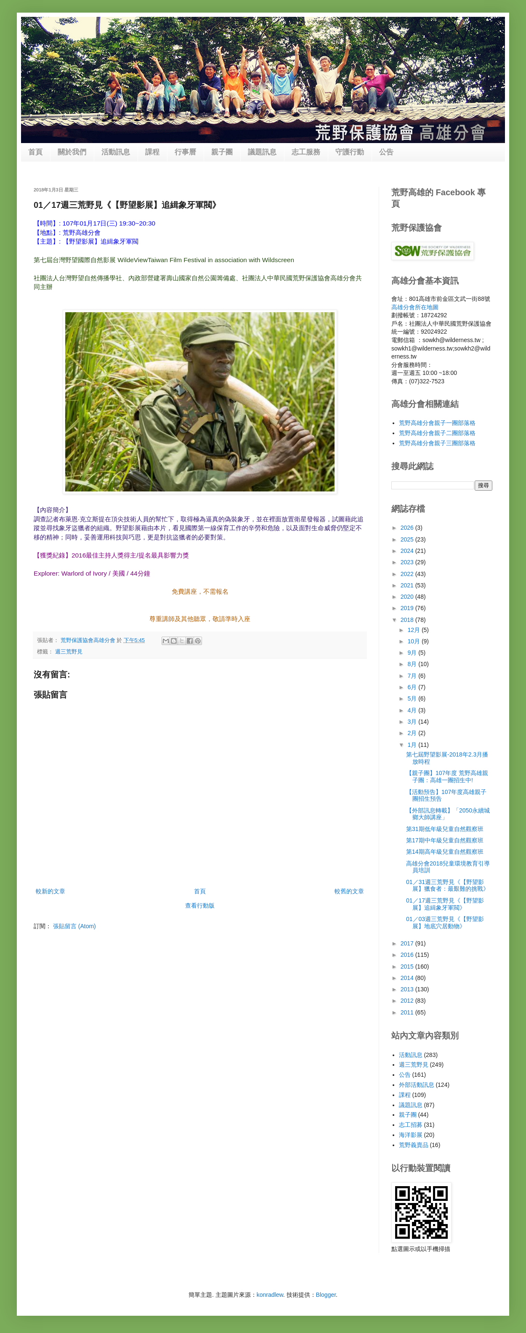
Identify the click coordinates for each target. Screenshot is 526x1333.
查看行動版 (200, 905)
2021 (408, 585)
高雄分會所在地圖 (414, 307)
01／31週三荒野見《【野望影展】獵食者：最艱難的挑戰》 (447, 885)
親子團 (222, 152)
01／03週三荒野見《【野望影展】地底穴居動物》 (445, 922)
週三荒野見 (68, 652)
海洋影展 (410, 1134)
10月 (414, 641)
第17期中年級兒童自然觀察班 (444, 840)
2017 (408, 943)
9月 (412, 652)
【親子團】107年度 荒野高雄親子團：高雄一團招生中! (447, 776)
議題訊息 (262, 152)
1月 (412, 744)
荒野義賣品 (413, 1145)
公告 (386, 152)
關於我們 (72, 152)
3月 (412, 721)
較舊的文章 (349, 891)
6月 (412, 687)
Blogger (326, 1294)
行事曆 (185, 152)
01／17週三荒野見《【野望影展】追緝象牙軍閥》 (445, 904)
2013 (408, 989)
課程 (152, 152)
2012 (408, 1000)
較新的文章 (50, 891)
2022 (408, 574)
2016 (408, 954)
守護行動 (349, 152)
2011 (408, 1012)
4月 (412, 710)
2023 (408, 562)
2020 (408, 596)
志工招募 (410, 1124)
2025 (408, 539)
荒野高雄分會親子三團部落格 (437, 443)
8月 (412, 664)
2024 (408, 550)
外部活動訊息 (416, 1084)
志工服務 (306, 152)
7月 (412, 675)
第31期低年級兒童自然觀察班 (444, 829)
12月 (414, 630)
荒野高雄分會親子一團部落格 (437, 423)
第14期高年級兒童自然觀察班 (444, 851)
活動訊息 (115, 152)
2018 (408, 619)
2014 (408, 978)
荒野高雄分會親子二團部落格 (437, 433)
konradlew (270, 1294)
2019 (408, 608)
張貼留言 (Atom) (74, 926)
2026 (408, 527)
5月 (412, 698)
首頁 (35, 152)
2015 (408, 966)
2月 (412, 733)
